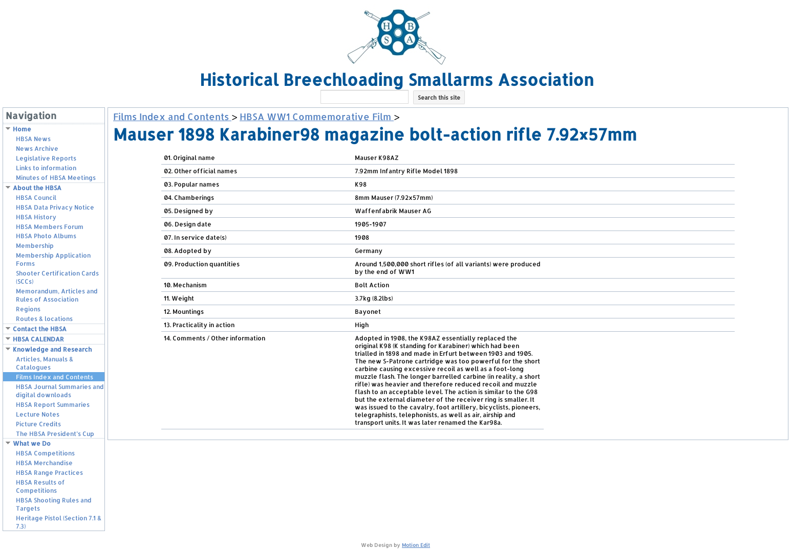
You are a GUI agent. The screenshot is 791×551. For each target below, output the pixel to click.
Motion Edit (416, 545)
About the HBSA (37, 188)
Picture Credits (38, 424)
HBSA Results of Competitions (40, 486)
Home (22, 129)
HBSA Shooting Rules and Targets (54, 504)
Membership (35, 245)
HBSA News (33, 139)
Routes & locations (44, 319)
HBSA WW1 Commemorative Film (317, 116)
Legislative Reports (46, 158)
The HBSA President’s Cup (55, 434)
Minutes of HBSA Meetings (56, 177)
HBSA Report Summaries (53, 404)
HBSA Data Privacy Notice (55, 207)
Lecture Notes (37, 414)
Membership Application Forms (53, 259)
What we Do (32, 443)
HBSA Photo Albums (46, 236)
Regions (28, 309)
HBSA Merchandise (44, 463)
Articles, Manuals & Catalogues (44, 363)
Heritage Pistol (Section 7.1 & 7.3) (58, 522)
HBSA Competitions (45, 453)
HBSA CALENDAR (38, 339)
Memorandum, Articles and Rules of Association (57, 295)
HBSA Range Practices (49, 472)
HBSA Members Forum (49, 227)
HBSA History (36, 217)
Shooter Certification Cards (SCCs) (57, 277)
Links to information (46, 168)
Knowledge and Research (52, 349)
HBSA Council (36, 197)
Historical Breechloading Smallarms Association (397, 79)
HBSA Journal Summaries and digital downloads (60, 391)
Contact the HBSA (40, 329)
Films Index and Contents (54, 377)
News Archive (37, 148)
